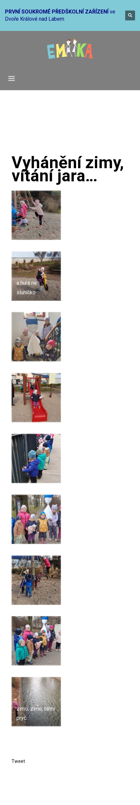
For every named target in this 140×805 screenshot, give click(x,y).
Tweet (18, 761)
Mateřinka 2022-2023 (101, 127)
